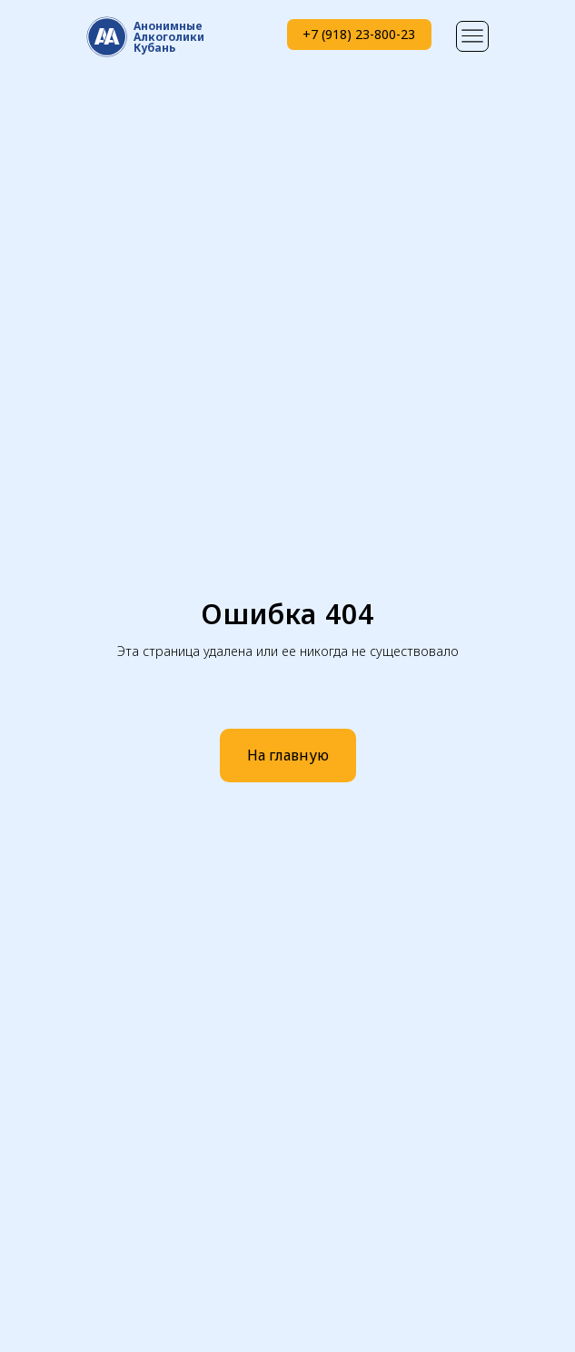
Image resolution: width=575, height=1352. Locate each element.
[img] (472, 36)
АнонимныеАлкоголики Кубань (169, 36)
